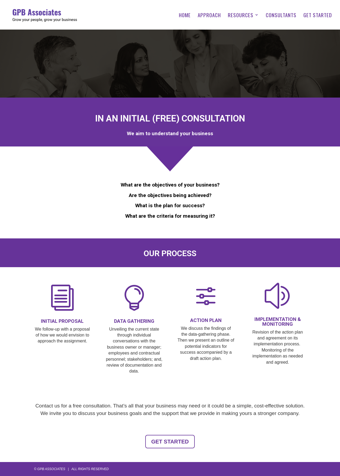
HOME (185, 16)
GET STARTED (317, 16)
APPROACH (209, 16)
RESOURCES (240, 16)
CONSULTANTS (281, 16)
